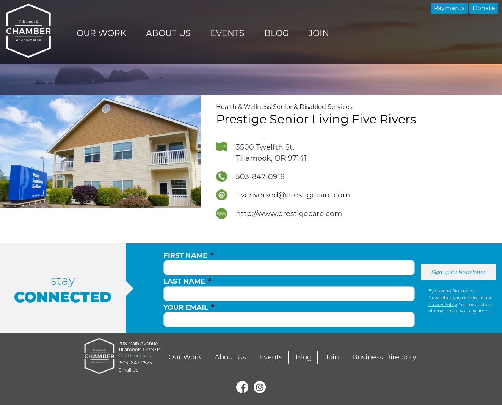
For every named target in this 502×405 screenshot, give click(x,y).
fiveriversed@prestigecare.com (293, 194)
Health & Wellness (243, 106)
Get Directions (134, 355)
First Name (188, 255)
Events (227, 33)
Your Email (188, 307)
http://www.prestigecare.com (289, 213)
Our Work (101, 33)
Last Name (187, 281)
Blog (276, 33)
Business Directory (384, 357)
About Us (168, 33)
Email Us (128, 370)
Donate (483, 8)
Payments (449, 8)
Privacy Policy (442, 304)
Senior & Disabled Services (313, 106)
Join (319, 33)
